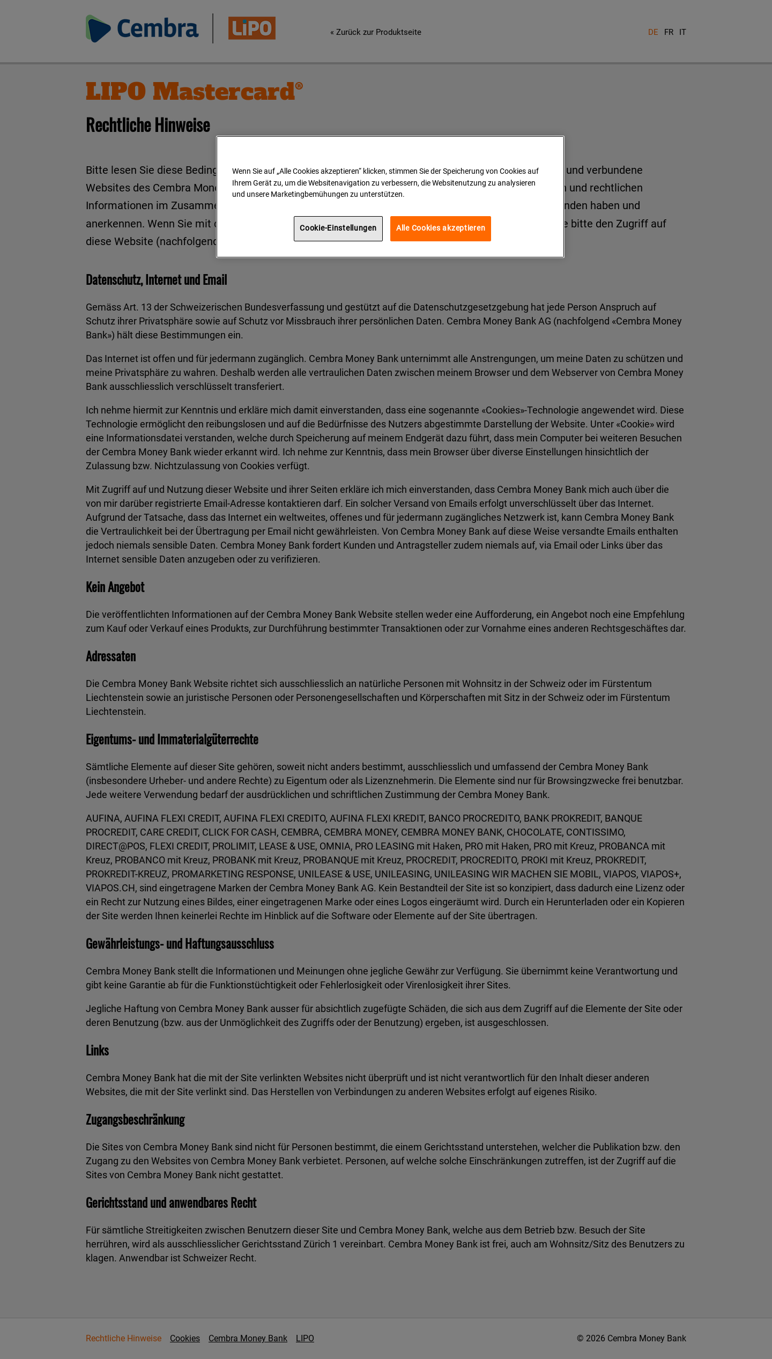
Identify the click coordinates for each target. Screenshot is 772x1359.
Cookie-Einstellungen (338, 228)
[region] (390, 196)
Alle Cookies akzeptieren (440, 228)
